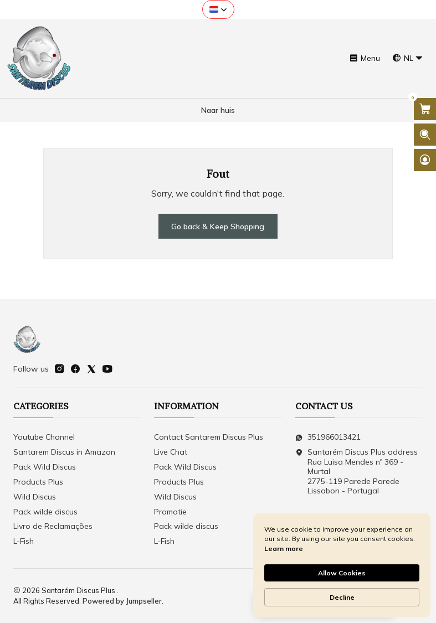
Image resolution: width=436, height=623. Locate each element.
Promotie (170, 512)
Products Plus (38, 482)
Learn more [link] (283, 548)
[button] (218, 9)
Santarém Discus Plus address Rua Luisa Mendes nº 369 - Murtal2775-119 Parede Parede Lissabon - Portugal (356, 471)
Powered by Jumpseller (122, 600)
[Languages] (407, 58)
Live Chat (170, 452)
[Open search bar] (425, 134)
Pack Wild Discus (44, 467)
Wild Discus (34, 497)
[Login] (425, 160)
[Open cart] (425, 109)
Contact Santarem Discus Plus (208, 437)
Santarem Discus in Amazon (64, 452)
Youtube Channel (44, 437)
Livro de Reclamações (53, 526)
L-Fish (23, 541)
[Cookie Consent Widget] (341, 565)
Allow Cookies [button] (342, 573)
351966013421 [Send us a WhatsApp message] (328, 437)
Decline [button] (342, 597)
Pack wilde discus (45, 512)
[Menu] (364, 58)
